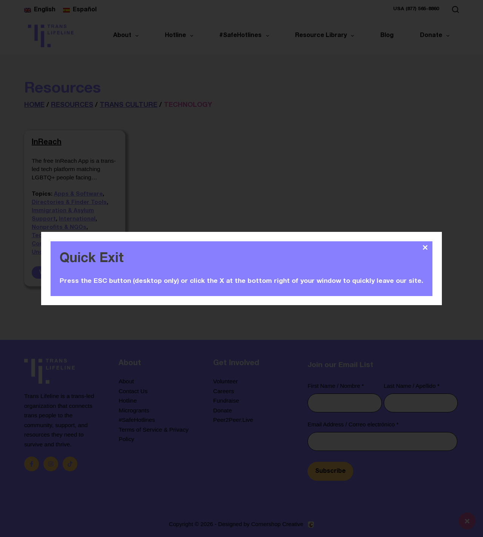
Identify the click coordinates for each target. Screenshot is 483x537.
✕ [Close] (425, 248)
